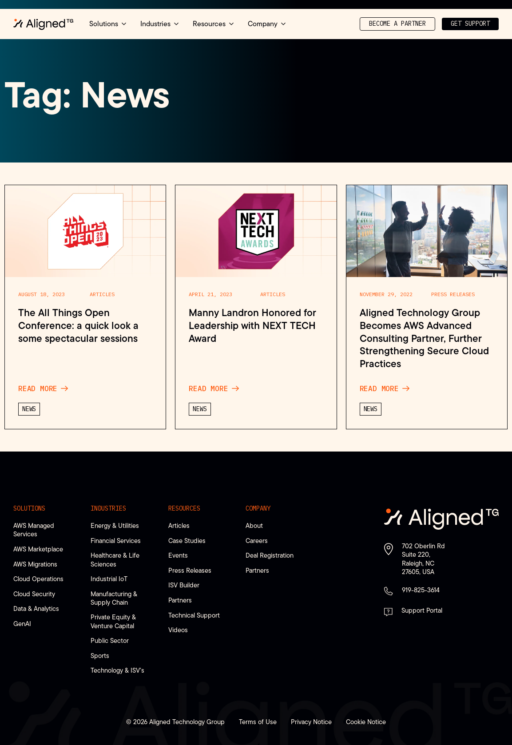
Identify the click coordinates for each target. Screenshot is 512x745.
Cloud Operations (38, 578)
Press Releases (453, 295)
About (254, 525)
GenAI (22, 623)
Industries (108, 508)
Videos (178, 629)
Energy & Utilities (115, 525)
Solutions (29, 508)
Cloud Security (34, 593)
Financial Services (116, 540)
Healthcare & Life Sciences (115, 559)
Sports (100, 655)
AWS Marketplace (38, 549)
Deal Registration (270, 555)
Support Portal (421, 610)
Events (178, 555)
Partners (180, 600)
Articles (102, 295)
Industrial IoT (109, 578)
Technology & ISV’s (117, 670)
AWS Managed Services (33, 530)
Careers (257, 540)
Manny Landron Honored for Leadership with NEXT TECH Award (252, 327)
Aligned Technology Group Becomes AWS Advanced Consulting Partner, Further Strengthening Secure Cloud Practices (424, 339)
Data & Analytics (36, 608)
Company (258, 508)
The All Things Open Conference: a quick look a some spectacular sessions (78, 327)
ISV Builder (183, 585)
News (29, 410)
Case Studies (187, 540)
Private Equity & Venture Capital (113, 621)
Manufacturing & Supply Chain (114, 598)
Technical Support (194, 615)
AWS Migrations (35, 564)
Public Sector (110, 640)
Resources (184, 508)
